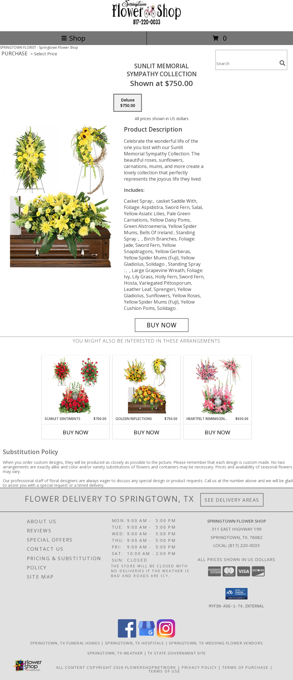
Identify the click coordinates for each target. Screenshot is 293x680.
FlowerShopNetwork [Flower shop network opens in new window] (150, 667)
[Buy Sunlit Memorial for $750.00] (162, 325)
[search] (282, 63)
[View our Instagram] (166, 636)
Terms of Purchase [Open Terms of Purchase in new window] (245, 667)
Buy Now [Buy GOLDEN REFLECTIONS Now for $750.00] (146, 432)
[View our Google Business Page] (146, 636)
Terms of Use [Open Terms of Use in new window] (164, 671)
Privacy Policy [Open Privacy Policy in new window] (199, 667)
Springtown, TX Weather (115, 653)
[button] (236, 593)
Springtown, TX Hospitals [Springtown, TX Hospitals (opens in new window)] (134, 643)
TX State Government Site (177, 653)
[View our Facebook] (127, 636)
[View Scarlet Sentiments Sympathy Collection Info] (76, 386)
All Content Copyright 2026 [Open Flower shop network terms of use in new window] (90, 667)
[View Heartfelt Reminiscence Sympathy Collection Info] (217, 386)
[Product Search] (246, 63)
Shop (73, 38)
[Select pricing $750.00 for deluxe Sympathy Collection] (127, 103)
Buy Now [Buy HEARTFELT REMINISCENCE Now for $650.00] (217, 432)
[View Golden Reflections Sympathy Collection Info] (147, 386)
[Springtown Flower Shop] (146, 23)
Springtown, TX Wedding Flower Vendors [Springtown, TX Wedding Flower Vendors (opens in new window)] (216, 643)
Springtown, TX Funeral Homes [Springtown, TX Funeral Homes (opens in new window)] (65, 643)
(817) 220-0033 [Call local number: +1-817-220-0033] (244, 545)
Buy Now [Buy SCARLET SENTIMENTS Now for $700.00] (75, 432)
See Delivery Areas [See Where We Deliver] (232, 500)
